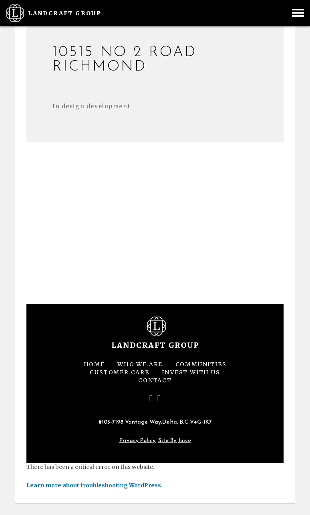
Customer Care (119, 372)
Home (94, 364)
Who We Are (140, 364)
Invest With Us (191, 372)
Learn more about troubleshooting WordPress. (94, 485)
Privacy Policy (137, 441)
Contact (155, 380)
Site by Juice (174, 441)
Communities (201, 364)
